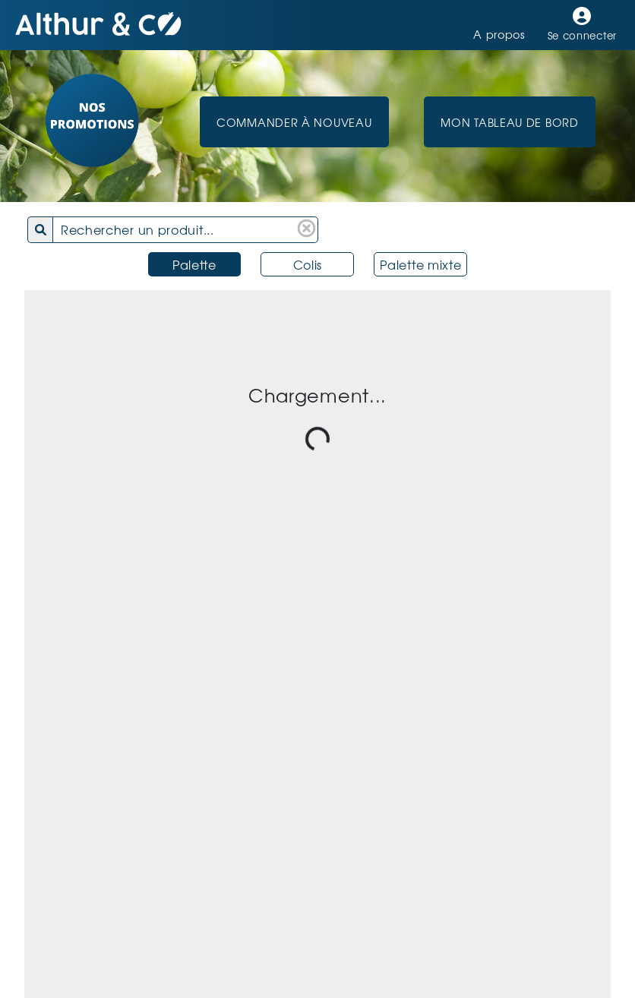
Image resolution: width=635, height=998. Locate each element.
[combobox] (189, 229)
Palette (194, 264)
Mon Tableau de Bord (509, 122)
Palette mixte (420, 264)
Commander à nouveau (293, 122)
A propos (499, 34)
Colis (308, 264)
